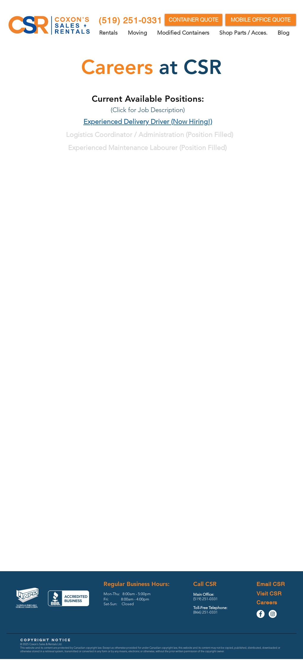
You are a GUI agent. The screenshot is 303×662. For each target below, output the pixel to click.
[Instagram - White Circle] (273, 614)
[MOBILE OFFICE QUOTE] (260, 20)
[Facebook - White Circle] (261, 614)
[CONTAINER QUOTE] (193, 20)
